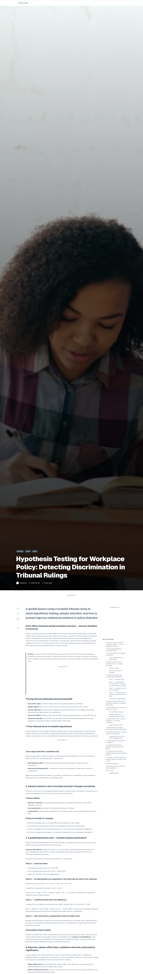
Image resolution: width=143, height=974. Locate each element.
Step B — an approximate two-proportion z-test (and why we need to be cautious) (117, 716)
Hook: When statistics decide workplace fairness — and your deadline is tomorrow (115, 677)
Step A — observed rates (116, 712)
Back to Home (22, 3)
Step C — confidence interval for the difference (117, 722)
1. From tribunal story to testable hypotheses (115, 687)
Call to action (110, 803)
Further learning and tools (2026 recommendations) (115, 799)
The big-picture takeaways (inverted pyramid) (114, 682)
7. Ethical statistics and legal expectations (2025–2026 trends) (116, 761)
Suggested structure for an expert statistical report (117, 770)
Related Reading (114, 806)
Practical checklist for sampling (115, 704)
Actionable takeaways (112, 796)
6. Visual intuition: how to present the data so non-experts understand (115, 753)
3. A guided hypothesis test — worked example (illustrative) (115, 708)
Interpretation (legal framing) (117, 731)
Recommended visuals (115, 758)
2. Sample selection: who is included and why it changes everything (114, 696)
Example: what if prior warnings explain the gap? (116, 748)
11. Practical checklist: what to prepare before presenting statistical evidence (116, 785)
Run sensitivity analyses (116, 744)
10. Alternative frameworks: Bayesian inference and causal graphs (115, 779)
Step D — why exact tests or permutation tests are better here (117, 727)
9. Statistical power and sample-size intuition (115, 774)
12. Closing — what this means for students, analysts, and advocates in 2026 (116, 792)
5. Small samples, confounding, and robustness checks (116, 741)
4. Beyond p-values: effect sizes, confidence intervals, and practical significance (116, 735)
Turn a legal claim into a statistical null (116, 691)
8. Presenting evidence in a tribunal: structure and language (116, 765)
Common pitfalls (114, 701)
